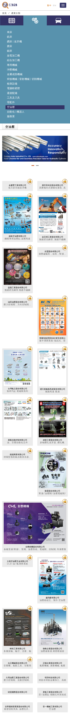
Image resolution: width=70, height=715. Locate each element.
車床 (9, 32)
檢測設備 (12, 83)
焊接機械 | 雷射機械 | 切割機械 (24, 79)
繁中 (49, 5)
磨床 (9, 46)
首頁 (4, 13)
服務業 (11, 116)
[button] (7, 149)
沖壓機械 (12, 69)
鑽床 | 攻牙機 (14, 41)
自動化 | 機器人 (15, 111)
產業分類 (16, 13)
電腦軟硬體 (13, 88)
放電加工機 (13, 55)
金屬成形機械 (14, 74)
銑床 (9, 36)
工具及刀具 (13, 97)
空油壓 (11, 107)
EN (54, 5)
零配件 (11, 102)
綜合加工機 (13, 60)
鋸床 (9, 50)
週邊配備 (12, 93)
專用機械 (12, 64)
